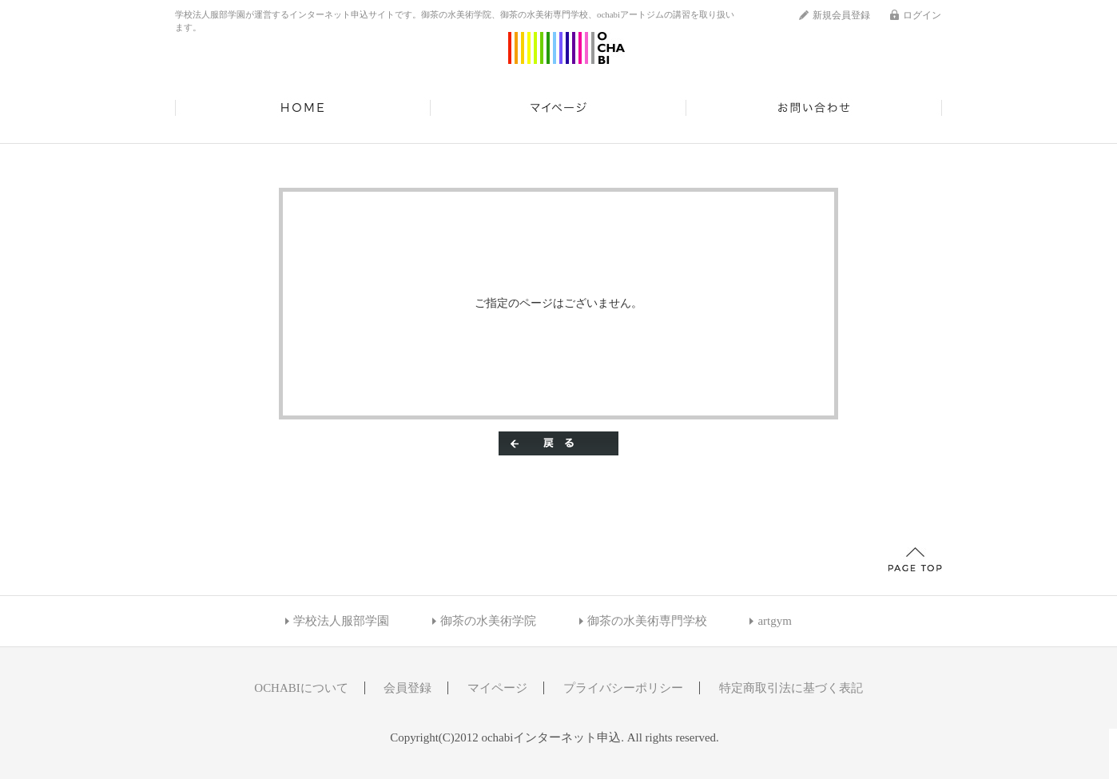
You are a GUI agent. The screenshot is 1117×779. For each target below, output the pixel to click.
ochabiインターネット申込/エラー (566, 48)
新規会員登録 (841, 15)
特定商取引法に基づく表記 (791, 688)
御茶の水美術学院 (488, 620)
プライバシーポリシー (623, 688)
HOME (303, 108)
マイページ (558, 108)
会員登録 (407, 688)
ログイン (922, 15)
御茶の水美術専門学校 (647, 620)
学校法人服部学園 (341, 620)
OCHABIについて (301, 688)
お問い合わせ (814, 108)
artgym (774, 620)
